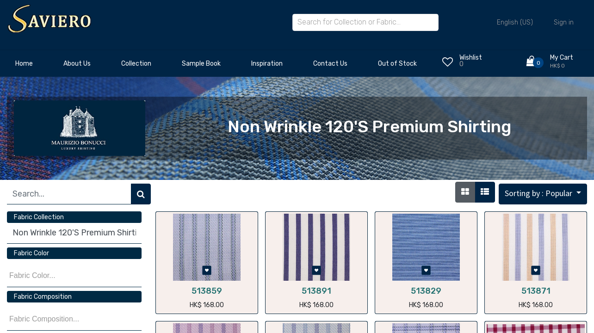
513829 (426, 291)
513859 (207, 291)
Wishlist (470, 58)
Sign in (564, 22)
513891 (316, 291)
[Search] (141, 194)
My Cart (561, 58)
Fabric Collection (39, 217)
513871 (536, 291)
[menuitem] (24, 66)
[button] (543, 194)
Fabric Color (31, 253)
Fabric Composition (43, 297)
